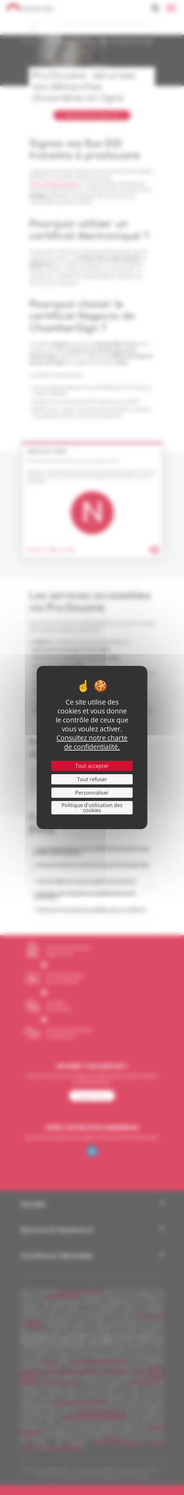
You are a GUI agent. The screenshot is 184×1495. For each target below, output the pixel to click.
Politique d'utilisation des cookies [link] (92, 808)
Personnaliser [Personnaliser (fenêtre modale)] (92, 792)
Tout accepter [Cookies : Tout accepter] (92, 765)
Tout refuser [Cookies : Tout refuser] (92, 779)
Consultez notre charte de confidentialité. (92, 742)
